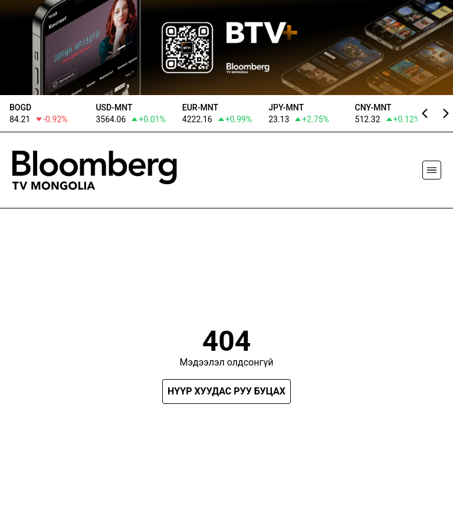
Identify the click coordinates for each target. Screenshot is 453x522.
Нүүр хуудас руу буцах (226, 391)
